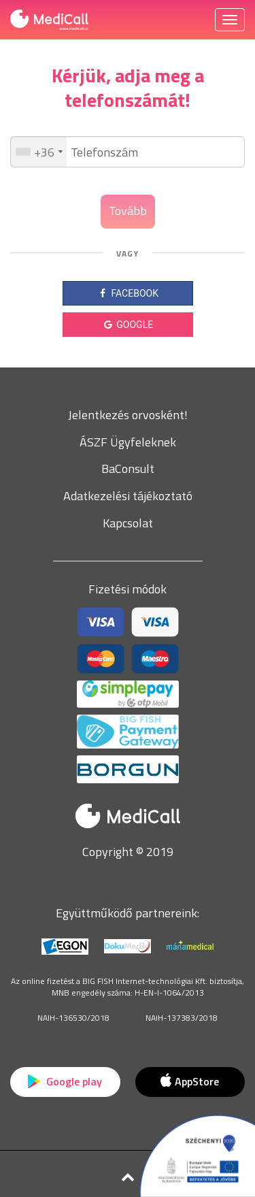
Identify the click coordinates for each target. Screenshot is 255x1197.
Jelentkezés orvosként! (128, 415)
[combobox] (39, 152)
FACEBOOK (127, 293)
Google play (65, 1081)
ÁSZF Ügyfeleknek (128, 442)
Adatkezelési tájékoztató (127, 496)
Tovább (128, 210)
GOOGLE (127, 324)
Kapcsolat (128, 523)
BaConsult (127, 468)
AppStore (189, 1081)
